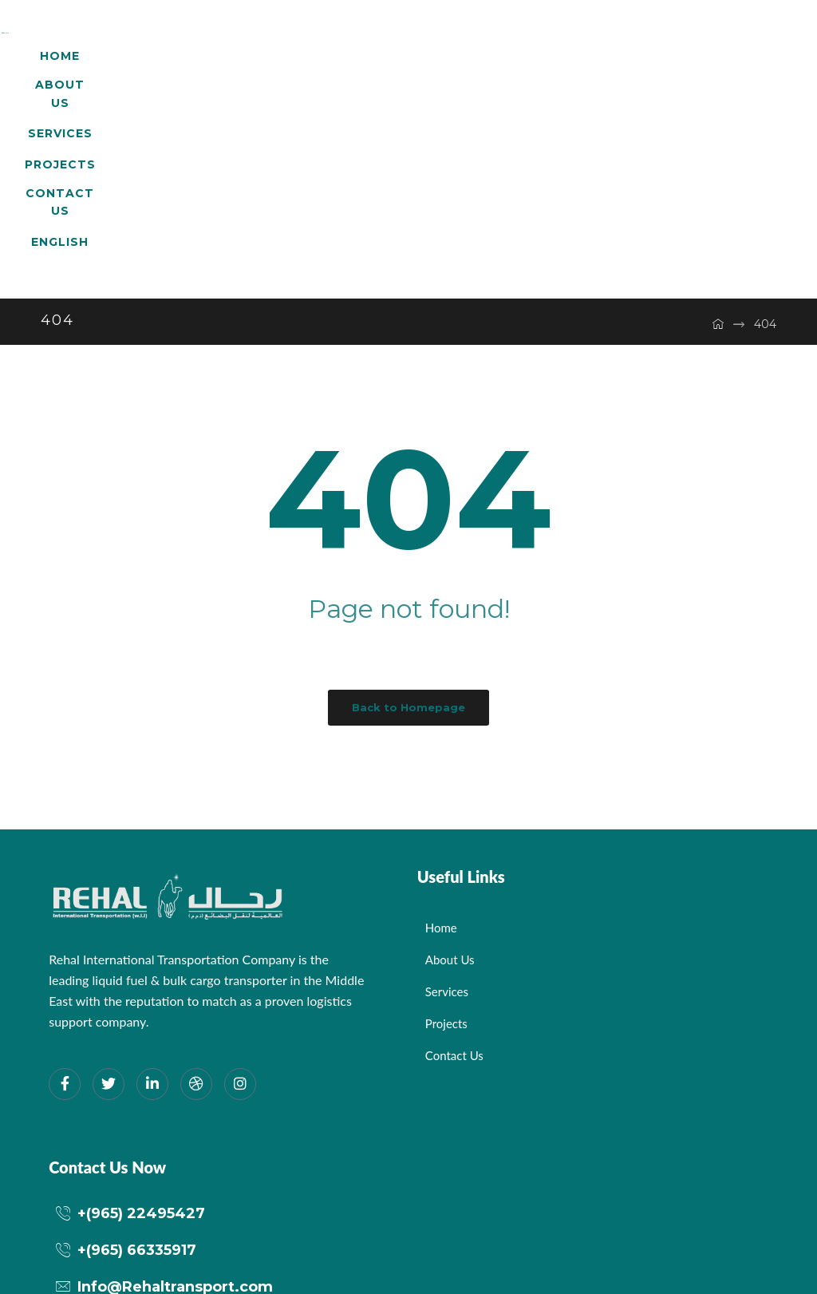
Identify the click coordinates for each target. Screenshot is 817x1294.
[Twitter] (108, 929)
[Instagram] (240, 929)
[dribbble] (196, 929)
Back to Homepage (408, 552)
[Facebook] (65, 929)
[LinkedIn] (152, 929)
